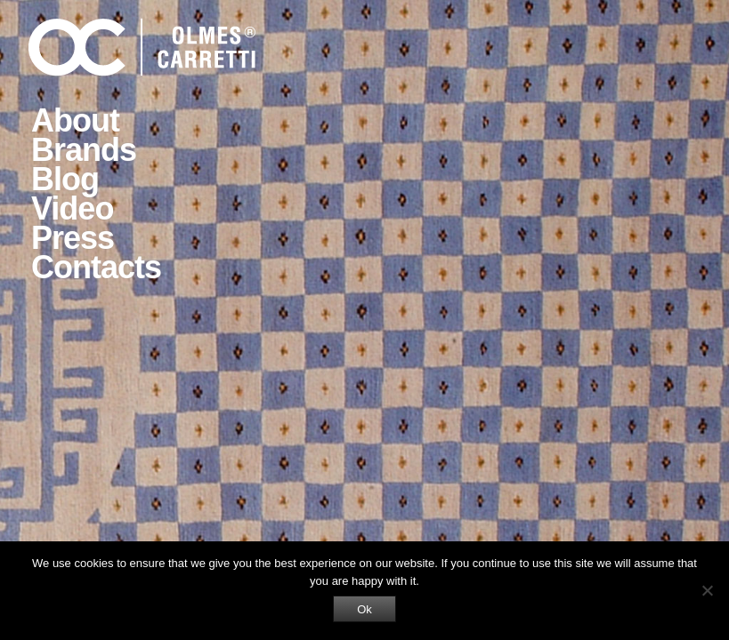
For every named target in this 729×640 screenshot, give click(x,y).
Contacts (96, 267)
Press (72, 238)
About (75, 120)
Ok (364, 609)
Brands (83, 150)
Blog (65, 179)
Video (72, 208)
